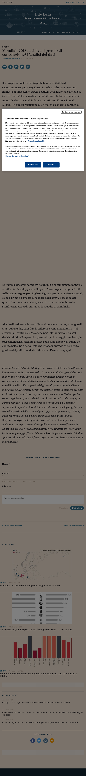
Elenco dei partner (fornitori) (17, 156)
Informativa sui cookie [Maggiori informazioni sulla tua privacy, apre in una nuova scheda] (35, 141)
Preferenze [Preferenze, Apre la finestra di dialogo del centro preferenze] (33, 165)
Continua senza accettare (71, 112)
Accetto (51, 165)
